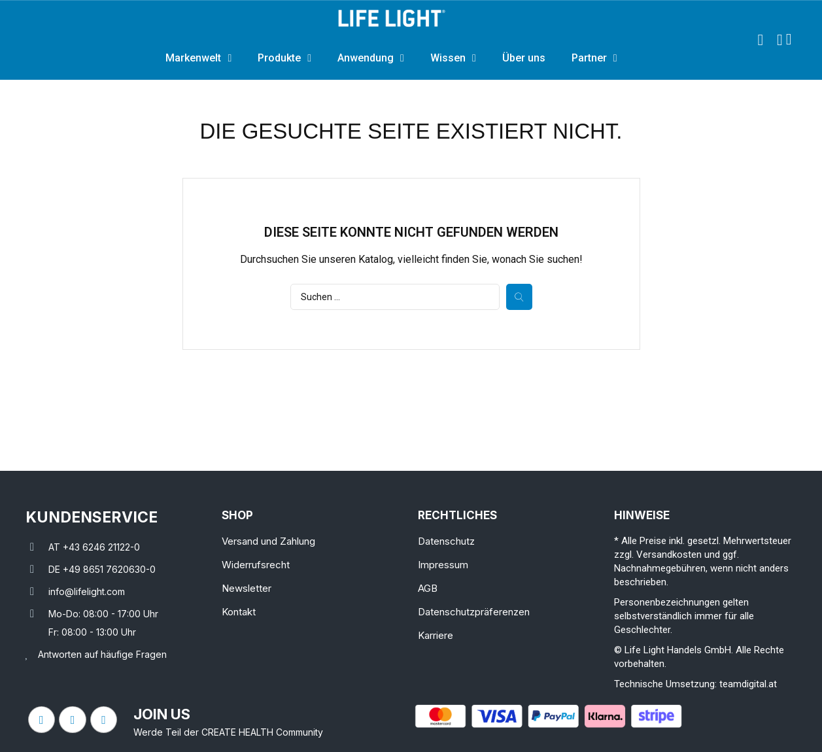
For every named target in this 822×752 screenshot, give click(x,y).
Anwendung (370, 58)
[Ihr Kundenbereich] (780, 40)
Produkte (284, 58)
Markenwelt (198, 58)
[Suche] (395, 297)
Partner (594, 58)
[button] (760, 40)
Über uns (523, 58)
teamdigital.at (748, 684)
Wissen (453, 58)
